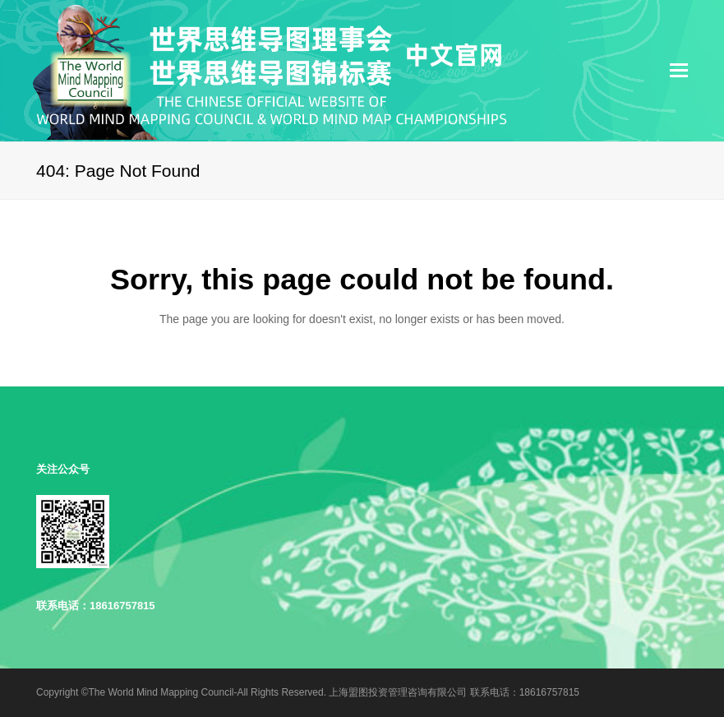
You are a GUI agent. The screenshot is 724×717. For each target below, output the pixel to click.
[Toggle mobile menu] (679, 70)
